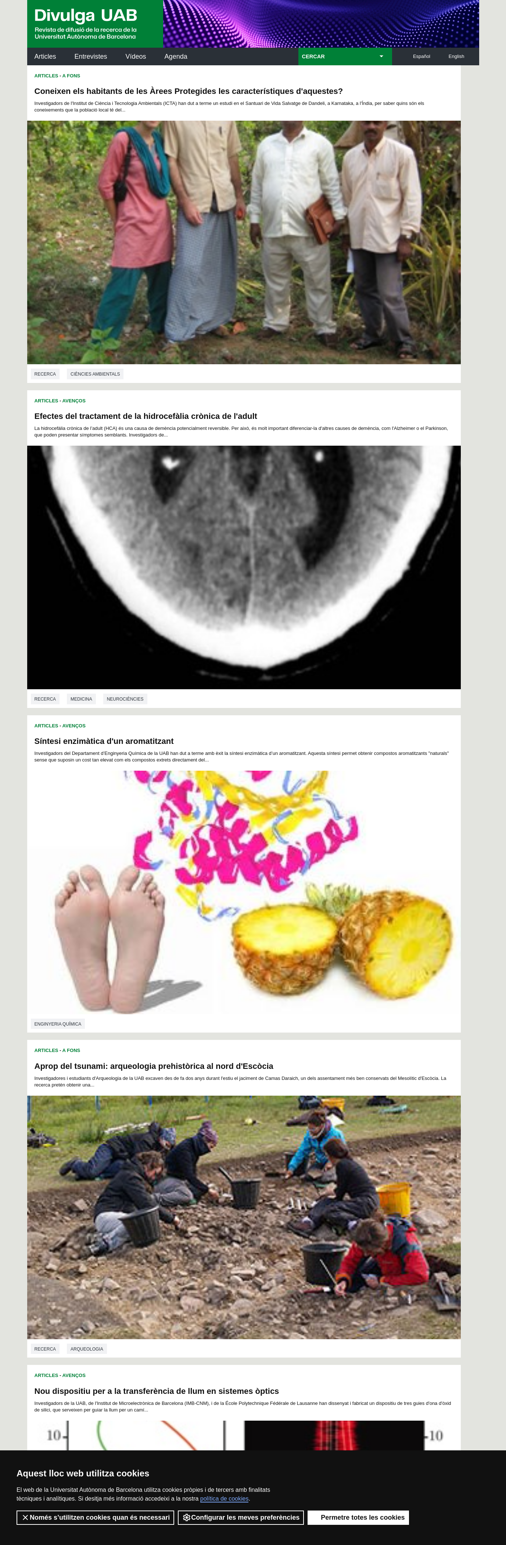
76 (186, 1171)
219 (333, 1217)
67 (320, 1164)
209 (210, 1217)
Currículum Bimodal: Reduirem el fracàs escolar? (130, 732)
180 (296, 1204)
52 (176, 1164)
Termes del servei (160, 1439)
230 (247, 1224)
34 (224, 1158)
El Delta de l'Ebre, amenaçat (314, 946)
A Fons (71, 75)
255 (333, 1230)
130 (345, 1184)
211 (235, 1217)
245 (210, 1230)
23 (342, 1151)
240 (149, 1230)
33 (214, 1158)
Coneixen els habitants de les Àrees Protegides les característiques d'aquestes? (132, 96)
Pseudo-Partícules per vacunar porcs (332, 524)
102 (222, 1177)
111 (332, 1177)
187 (161, 1210)
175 (235, 1204)
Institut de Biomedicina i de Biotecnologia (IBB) (430, 1351)
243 (186, 1230)
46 (339, 1158)
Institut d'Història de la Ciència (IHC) (337, 1277)
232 (272, 1224)
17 (284, 1151)
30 (186, 1158)
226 (198, 1224)
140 (247, 1191)
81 (233, 1171)
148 (345, 1191)
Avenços (74, 292)
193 (235, 1210)
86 (281, 1171)
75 (176, 1171)
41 (291, 1158)
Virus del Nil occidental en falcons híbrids (341, 739)
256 (345, 1230)
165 (332, 1197)
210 (222, 1217)
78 (205, 1171)
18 (294, 1151)
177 (259, 1204)
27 (156, 1158)
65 (301, 1164)
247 (235, 1230)
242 (173, 1230)
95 (148, 1177)
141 (259, 1191)
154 (198, 1197)
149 (357, 1191)
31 (195, 1158)
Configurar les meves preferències (240, 1517)
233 (284, 1224)
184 (345, 1204)
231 (259, 1224)
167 (357, 1197)
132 (149, 1191)
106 (271, 1177)
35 (233, 1158)
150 (149, 1197)
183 (333, 1204)
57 (224, 1164)
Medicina (307, 266)
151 (162, 1197)
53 (186, 1164)
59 (243, 1164)
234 (296, 1224)
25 (361, 1151)
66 (310, 1164)
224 (173, 1224)
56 (214, 1164)
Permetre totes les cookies (358, 1517)
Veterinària (311, 697)
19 (303, 1151)
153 (186, 1197)
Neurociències (351, 266)
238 (345, 1224)
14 (255, 1151)
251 (284, 1230)
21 (323, 1151)
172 (198, 1204)
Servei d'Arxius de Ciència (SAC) (240, 1277)
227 (210, 1224)
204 (149, 1217)
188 (173, 1210)
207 (186, 1217)
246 (222, 1230)
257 (357, 1230)
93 (348, 1171)
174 (222, 1204)
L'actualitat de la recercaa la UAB (69, 1301)
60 (252, 1164)
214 (272, 1217)
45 (329, 1158)
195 (259, 1210)
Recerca (45, 266)
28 (166, 1158)
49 (147, 1164)
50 (156, 1164)
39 (271, 1158)
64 (291, 1164)
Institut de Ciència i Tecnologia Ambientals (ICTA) (428, 1315)
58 (233, 1164)
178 (272, 1204)
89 (310, 1171)
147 (333, 1191)
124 (272, 1184)
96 (157, 1177)
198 (296, 1210)
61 (262, 1164)
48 (358, 1158)
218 (320, 1217)
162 (295, 1197)
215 (284, 1217)
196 (272, 1210)
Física (42, 690)
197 (284, 1210)
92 (339, 1171)
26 (147, 1158)
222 (149, 1224)
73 (156, 1171)
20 (313, 1151)
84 (262, 1171)
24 (351, 1151)
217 (308, 1217)
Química (80, 1121)
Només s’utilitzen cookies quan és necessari (95, 1517)
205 (161, 1217)
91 (329, 1171)
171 (186, 1204)
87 (291, 1171)
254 (320, 1230)
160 (271, 1197)
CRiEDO (317, 1347)
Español (421, 56)
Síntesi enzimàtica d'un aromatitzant (104, 308)
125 (284, 1184)
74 (166, 1171)
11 (227, 1151)
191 (210, 1210)
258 (248, 1238)
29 (176, 1158)
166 (345, 1197)
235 (308, 1224)
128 (320, 1184)
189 (186, 1210)
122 (247, 1184)
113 (357, 1177)
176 (247, 1204)
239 (357, 1224)
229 (235, 1224)
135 (186, 1191)
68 (329, 1164)
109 (308, 1177)
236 (320, 1224)
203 (357, 1210)
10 (217, 1151)
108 (295, 1177)
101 (210, 1177)
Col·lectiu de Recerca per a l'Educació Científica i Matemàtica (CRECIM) (341, 1315)
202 (345, 1210)
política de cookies (224, 1498)
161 (283, 1197)
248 (247, 1230)
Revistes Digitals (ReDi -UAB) (148, 1310)
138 (222, 1191)
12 (236, 1151)
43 (310, 1158)
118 (198, 1184)
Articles (45, 56)
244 (198, 1230)
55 (205, 1164)
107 (283, 1177)
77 (195, 1171)
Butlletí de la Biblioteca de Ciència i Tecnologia (157, 1277)
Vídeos (136, 56)
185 (357, 1204)
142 (272, 1191)
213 (259, 1217)
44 (320, 1158)
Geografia (310, 1118)
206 (173, 1217)
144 (296, 1191)
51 (166, 1164)
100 (197, 1177)
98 (176, 1177)
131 (357, 1184)
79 (214, 1171)
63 (281, 1164)
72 (147, 1171)
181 (308, 1204)
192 (222, 1210)
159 (259, 1197)
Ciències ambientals (95, 266)
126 (296, 1184)
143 (284, 1191)
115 (161, 1184)
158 (247, 1197)
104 (247, 1177)
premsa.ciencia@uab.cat (292, 1400)
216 (296, 1217)
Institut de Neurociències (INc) (431, 1277)
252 (296, 1230)
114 (149, 1184)
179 (284, 1204)
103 (234, 1177)
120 (222, 1184)
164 (320, 1197)
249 (259, 1230)
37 (252, 1158)
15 (265, 1151)
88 (301, 1171)
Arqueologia (313, 482)
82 (243, 1171)
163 (308, 1197)
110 (320, 1177)
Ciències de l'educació (98, 904)
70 (348, 1164)
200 (320, 1210)
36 (243, 1158)
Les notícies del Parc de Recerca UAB (70, 1334)
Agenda (176, 56)
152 (174, 1197)
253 (308, 1230)
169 (161, 1204)
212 (247, 1217)
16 (274, 1151)
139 (235, 1191)
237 (333, 1224)
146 (320, 1191)
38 (262, 1158)
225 (186, 1224)
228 (222, 1224)
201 (333, 1210)
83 (252, 1171)
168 (149, 1204)
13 (246, 1151)
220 (345, 1217)
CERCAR (313, 56)
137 (210, 1191)
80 (224, 1171)
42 (301, 1158)
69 (339, 1164)
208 (198, 1217)
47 (348, 1158)
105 (259, 1177)
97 (167, 1177)
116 (173, 1184)
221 (357, 1217)
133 (161, 1191)
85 (271, 1171)
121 (235, 1184)
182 (320, 1204)
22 (332, 1151)
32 (205, 1158)
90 (320, 1171)
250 (272, 1230)
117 (186, 1184)
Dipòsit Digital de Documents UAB (239, 1310)
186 (149, 1210)
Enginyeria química (58, 473)
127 (308, 1184)
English (456, 56)
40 (281, 1158)
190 (198, 1210)
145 (308, 1191)
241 (161, 1230)
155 (211, 1197)
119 (210, 1184)
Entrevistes (91, 56)
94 (358, 1171)
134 (173, 1191)
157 (234, 1197)
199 (308, 1210)
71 (358, 1164)
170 (173, 1204)
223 (161, 1224)
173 (210, 1204)
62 (271, 1164)
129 (333, 1184)
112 (344, 1177)
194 (247, 1210)
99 (186, 1177)
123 (259, 1184)
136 (198, 1191)
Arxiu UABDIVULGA (62, 1273)
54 (195, 1164)
